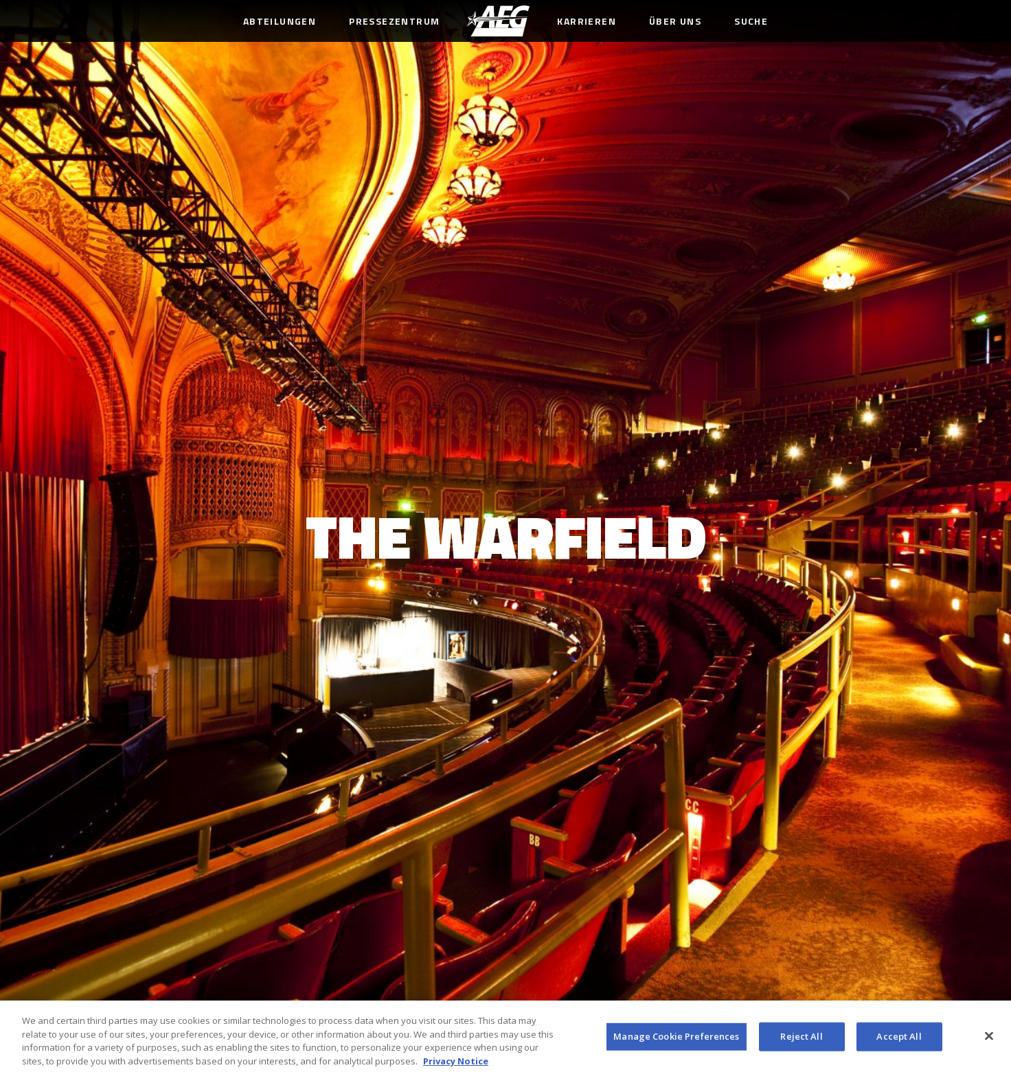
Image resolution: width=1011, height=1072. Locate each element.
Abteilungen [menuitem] (279, 21)
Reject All (801, 1040)
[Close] (989, 1040)
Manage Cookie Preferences (676, 1040)
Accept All (898, 1040)
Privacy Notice (455, 1064)
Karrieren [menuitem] (586, 21)
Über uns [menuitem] (675, 21)
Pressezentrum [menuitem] (394, 21)
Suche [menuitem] (751, 21)
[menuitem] (498, 21)
